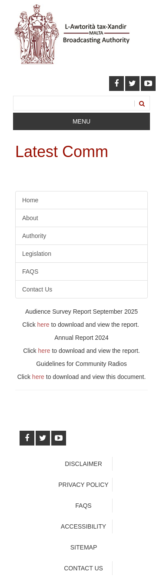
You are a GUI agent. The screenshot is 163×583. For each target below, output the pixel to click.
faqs (83, 505)
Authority (34, 235)
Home (30, 200)
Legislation (36, 253)
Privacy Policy (83, 484)
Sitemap (83, 547)
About (30, 217)
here (43, 324)
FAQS (30, 271)
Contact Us (37, 289)
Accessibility (83, 526)
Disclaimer (83, 463)
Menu (81, 121)
